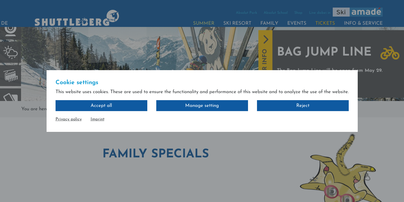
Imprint (97, 119)
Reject (302, 105)
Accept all (101, 105)
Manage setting (202, 105)
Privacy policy (69, 119)
